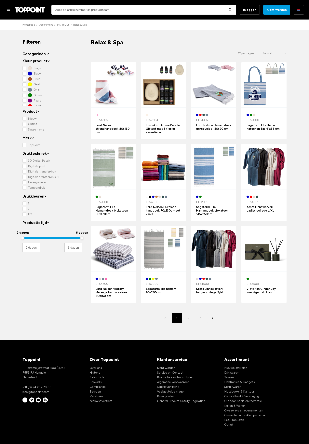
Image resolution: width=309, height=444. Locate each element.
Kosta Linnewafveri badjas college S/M (209, 290)
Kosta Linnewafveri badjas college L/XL (260, 208)
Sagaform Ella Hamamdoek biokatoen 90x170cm (112, 210)
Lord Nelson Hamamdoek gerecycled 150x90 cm (213, 127)
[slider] (22, 238)
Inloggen (249, 10)
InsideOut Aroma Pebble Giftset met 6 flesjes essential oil (163, 128)
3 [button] (200, 318)
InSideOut (63, 24)
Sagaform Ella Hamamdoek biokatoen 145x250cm (212, 210)
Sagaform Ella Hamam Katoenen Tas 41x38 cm (263, 127)
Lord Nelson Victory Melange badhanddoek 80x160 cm (111, 292)
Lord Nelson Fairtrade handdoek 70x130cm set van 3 (163, 210)
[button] (212, 318)
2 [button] (188, 318)
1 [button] (176, 318)
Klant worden (277, 10)
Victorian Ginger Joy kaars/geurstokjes (261, 290)
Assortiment (46, 24)
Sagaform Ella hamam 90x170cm (161, 290)
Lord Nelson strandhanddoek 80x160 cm (112, 128)
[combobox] (143, 10)
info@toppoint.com (35, 392)
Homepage (28, 24)
